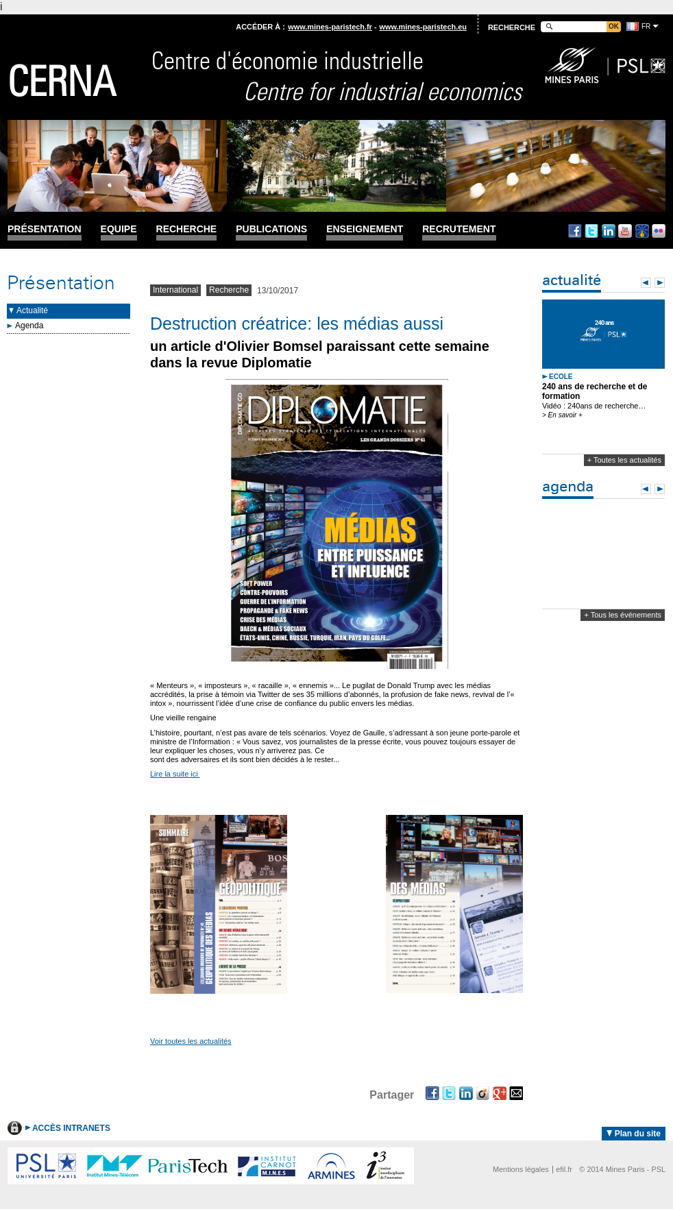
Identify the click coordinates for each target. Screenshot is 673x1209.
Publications (271, 229)
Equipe (119, 229)
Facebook (575, 231)
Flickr (658, 231)
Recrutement (458, 229)
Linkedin (608, 231)
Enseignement (364, 229)
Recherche (186, 229)
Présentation (45, 229)
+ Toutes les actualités (624, 460)
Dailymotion (642, 231)
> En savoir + (562, 415)
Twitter (591, 231)
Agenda (29, 325)
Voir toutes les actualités (191, 1041)
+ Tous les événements (622, 615)
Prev (646, 283)
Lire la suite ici (175, 774)
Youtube (625, 231)
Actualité (32, 310)
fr (645, 26)
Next (659, 283)
